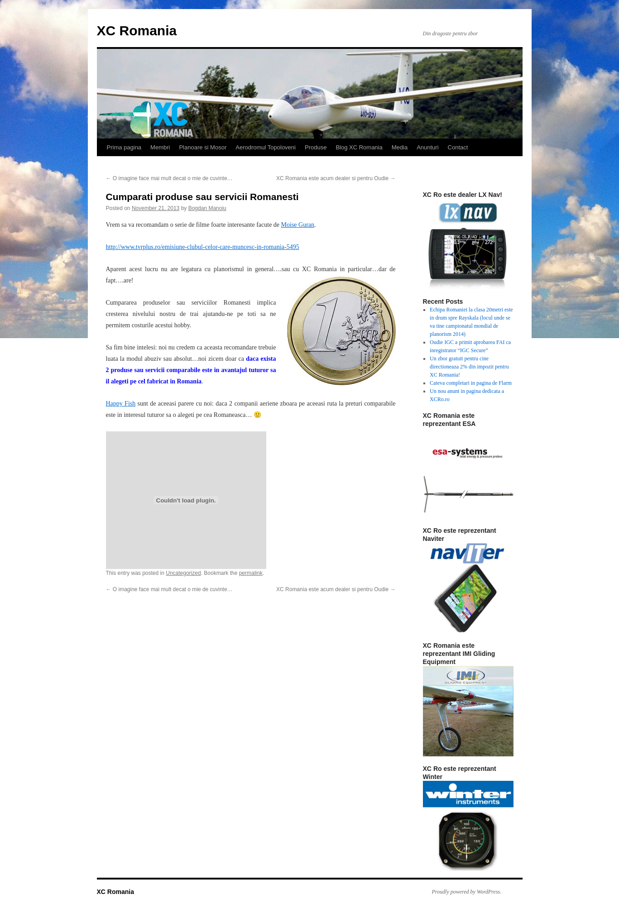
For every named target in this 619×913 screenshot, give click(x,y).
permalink (251, 573)
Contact (458, 147)
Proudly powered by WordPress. (467, 892)
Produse (315, 147)
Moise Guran (298, 224)
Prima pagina (124, 147)
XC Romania (137, 30)
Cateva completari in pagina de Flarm (471, 383)
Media (400, 147)
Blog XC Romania (359, 147)
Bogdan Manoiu (207, 208)
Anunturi (427, 147)
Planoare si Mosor (202, 147)
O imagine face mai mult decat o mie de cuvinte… (169, 178)
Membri (160, 147)
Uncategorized (183, 573)
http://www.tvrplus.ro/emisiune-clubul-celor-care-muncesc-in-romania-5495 (202, 247)
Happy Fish (121, 403)
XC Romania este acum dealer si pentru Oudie (335, 178)
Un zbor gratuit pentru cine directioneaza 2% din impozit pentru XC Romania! (469, 366)
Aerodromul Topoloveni (265, 147)
